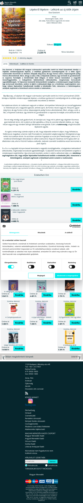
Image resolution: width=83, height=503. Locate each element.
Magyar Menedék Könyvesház (8, 4)
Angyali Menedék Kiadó (34, 438)
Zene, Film (29, 378)
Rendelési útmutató (33, 418)
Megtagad (41, 275)
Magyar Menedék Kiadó (34, 436)
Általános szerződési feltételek (37, 426)
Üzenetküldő (30, 415)
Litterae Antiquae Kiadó (34, 446)
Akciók (27, 386)
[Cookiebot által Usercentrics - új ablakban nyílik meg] (71, 226)
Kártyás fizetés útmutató (35, 421)
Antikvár (28, 381)
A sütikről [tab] (68, 232)
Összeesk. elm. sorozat (34, 389)
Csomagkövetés (31, 424)
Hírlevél (28, 413)
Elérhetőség (30, 410)
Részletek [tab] (41, 232)
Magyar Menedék (36, 474)
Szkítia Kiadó (30, 444)
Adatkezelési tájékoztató (35, 429)
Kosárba (76, 189)
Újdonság (29, 383)
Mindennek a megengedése (67, 275)
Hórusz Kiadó (30, 441)
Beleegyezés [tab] (14, 232)
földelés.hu (41, 500)
